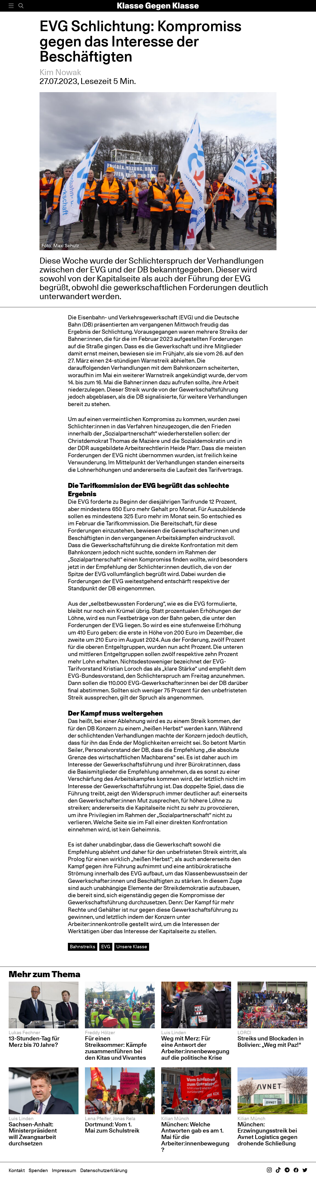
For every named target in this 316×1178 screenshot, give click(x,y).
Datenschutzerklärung (103, 1170)
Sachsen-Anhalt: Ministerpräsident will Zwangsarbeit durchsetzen (33, 1134)
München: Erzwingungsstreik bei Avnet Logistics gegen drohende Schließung (267, 1134)
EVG (105, 947)
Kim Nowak (60, 72)
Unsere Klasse (131, 947)
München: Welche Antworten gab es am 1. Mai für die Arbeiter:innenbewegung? (195, 1137)
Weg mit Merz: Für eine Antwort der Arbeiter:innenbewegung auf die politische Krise (195, 1048)
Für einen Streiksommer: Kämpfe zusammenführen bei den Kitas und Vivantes (116, 1048)
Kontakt (17, 1170)
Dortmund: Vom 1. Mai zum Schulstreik (112, 1127)
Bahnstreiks (82, 947)
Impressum (64, 1170)
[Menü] (11, 5)
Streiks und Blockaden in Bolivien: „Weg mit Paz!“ (270, 1041)
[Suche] (21, 5)
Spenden (38, 1170)
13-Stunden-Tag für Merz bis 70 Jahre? (34, 1041)
